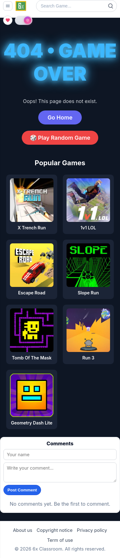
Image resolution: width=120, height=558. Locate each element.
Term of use (60, 540)
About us (22, 530)
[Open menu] (7, 6)
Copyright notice (54, 530)
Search (110, 6)
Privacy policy (92, 530)
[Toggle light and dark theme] (23, 20)
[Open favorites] (7, 20)
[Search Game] (76, 6)
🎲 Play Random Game (60, 137)
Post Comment (22, 490)
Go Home (60, 117)
